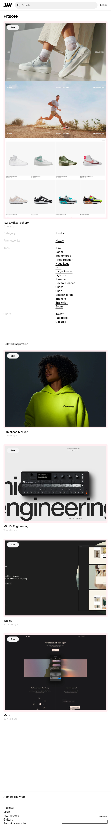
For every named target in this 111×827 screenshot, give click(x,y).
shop (59, 291)
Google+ (61, 322)
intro (58, 267)
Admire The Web (14, 797)
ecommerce (63, 256)
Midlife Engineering (16, 526)
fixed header (64, 260)
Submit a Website (15, 823)
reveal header (65, 283)
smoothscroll (64, 295)
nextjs (60, 240)
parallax (61, 279)
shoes (59, 287)
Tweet (60, 314)
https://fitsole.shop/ (16, 222)
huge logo (62, 263)
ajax (58, 248)
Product (61, 233)
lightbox (61, 275)
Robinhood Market (16, 432)
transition (62, 302)
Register (9, 808)
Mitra (7, 715)
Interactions (11, 815)
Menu (103, 5)
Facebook (62, 318)
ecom (59, 252)
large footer (64, 271)
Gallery (8, 819)
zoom (59, 306)
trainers (61, 299)
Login (7, 812)
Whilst (8, 621)
